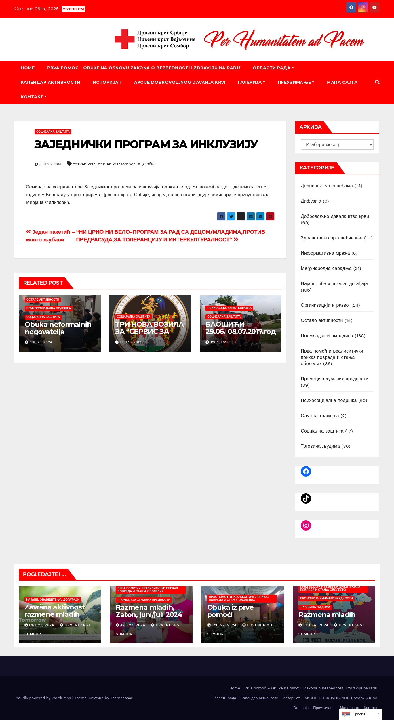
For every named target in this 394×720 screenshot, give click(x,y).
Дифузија (311, 201)
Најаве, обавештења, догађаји (334, 283)
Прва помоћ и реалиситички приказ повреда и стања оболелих (332, 357)
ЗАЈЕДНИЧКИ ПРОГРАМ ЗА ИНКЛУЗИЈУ (146, 144)
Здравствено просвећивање (331, 238)
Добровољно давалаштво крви (335, 216)
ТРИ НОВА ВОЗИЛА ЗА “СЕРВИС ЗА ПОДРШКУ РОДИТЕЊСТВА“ (149, 335)
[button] (377, 82)
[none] (360, 714)
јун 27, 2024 (132, 625)
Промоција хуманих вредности (334, 379)
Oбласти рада (273, 68)
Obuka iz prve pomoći (230, 611)
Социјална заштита (53, 131)
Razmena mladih (326, 614)
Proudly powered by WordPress (43, 698)
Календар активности (50, 82)
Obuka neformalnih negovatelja (58, 328)
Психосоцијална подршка (48, 308)
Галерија (251, 82)
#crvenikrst (84, 164)
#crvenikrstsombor (116, 164)
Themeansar (121, 698)
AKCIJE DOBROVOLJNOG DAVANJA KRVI (179, 82)
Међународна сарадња (326, 268)
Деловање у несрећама (327, 185)
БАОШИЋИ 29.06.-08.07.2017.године (240, 331)
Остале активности (42, 299)
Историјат (107, 82)
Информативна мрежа (325, 253)
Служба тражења (320, 415)
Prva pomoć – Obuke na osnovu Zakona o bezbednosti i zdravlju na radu (143, 68)
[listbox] (360, 714)
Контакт (34, 96)
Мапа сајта (342, 82)
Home (28, 68)
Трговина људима (320, 446)
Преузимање (296, 82)
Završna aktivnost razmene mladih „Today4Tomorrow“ (57, 614)
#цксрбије (147, 164)
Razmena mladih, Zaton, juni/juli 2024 (149, 611)
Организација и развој (325, 305)
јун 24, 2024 (315, 625)
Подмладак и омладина (327, 335)
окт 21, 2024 (41, 625)
